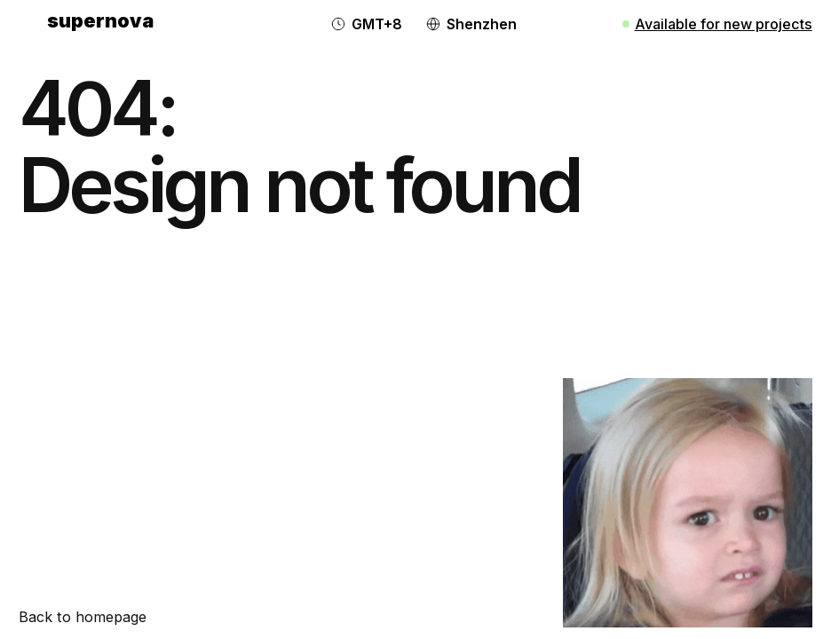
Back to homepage (82, 617)
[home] (100, 24)
